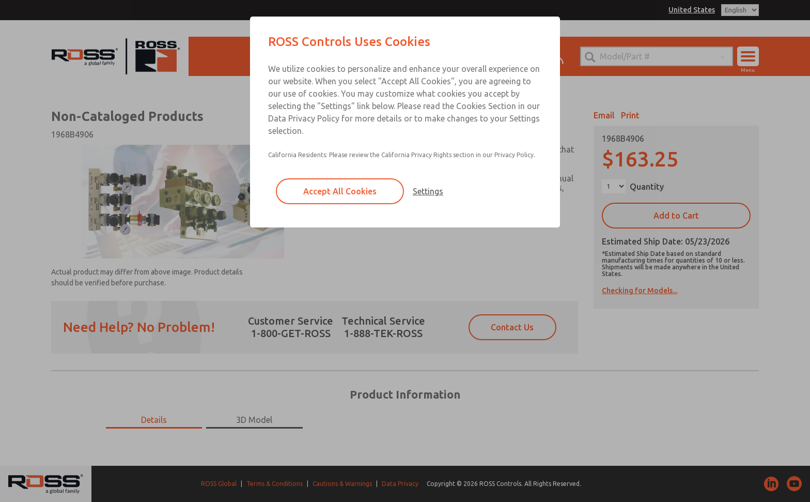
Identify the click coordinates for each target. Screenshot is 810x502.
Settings (428, 191)
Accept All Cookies (340, 191)
